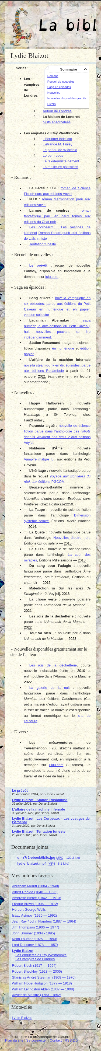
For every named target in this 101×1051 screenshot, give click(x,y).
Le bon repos (53, 155)
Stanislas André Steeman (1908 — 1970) (43, 977)
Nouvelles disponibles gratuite (66, 98)
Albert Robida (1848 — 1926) (34, 892)
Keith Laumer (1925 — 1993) (34, 939)
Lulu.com (56, 765)
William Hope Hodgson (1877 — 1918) (42, 983)
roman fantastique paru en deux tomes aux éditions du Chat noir (57, 216)
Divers (51, 104)
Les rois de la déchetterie (53, 665)
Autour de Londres (57, 111)
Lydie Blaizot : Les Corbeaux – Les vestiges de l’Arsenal (51, 820)
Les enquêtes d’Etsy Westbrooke (41, 955)
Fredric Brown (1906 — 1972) (35, 904)
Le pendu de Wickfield (60, 150)
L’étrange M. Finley (57, 144)
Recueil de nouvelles (61, 81)
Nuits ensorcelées (57, 122)
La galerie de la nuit (49, 688)
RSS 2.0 (71, 1040)
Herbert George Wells (29, 909)
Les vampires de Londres (35, 959)
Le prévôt (38, 265)
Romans (52, 76)
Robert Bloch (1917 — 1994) (34, 965)
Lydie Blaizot (22, 951)
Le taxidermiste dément (61, 161)
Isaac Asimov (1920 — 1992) (34, 915)
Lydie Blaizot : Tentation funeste (38, 831)
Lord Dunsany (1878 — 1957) (35, 945)
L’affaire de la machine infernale (38, 809)
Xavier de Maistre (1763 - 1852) (36, 995)
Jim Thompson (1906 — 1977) (35, 927)
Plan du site (14, 1040)
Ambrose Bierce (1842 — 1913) (36, 898)
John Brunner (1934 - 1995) (33, 933)
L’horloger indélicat (57, 139)
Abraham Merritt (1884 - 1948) (35, 886)
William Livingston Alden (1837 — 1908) (43, 989)
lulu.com (51, 277)
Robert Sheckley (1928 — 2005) (37, 971)
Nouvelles (53, 92)
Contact (56, 1040)
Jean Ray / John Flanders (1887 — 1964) (44, 921)
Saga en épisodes (59, 87)
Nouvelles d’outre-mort (71, 538)
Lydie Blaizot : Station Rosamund (39, 800)
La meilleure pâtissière (60, 167)
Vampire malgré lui (39, 459)
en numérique (63, 348)
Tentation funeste (42, 244)
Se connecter (36, 1040)
